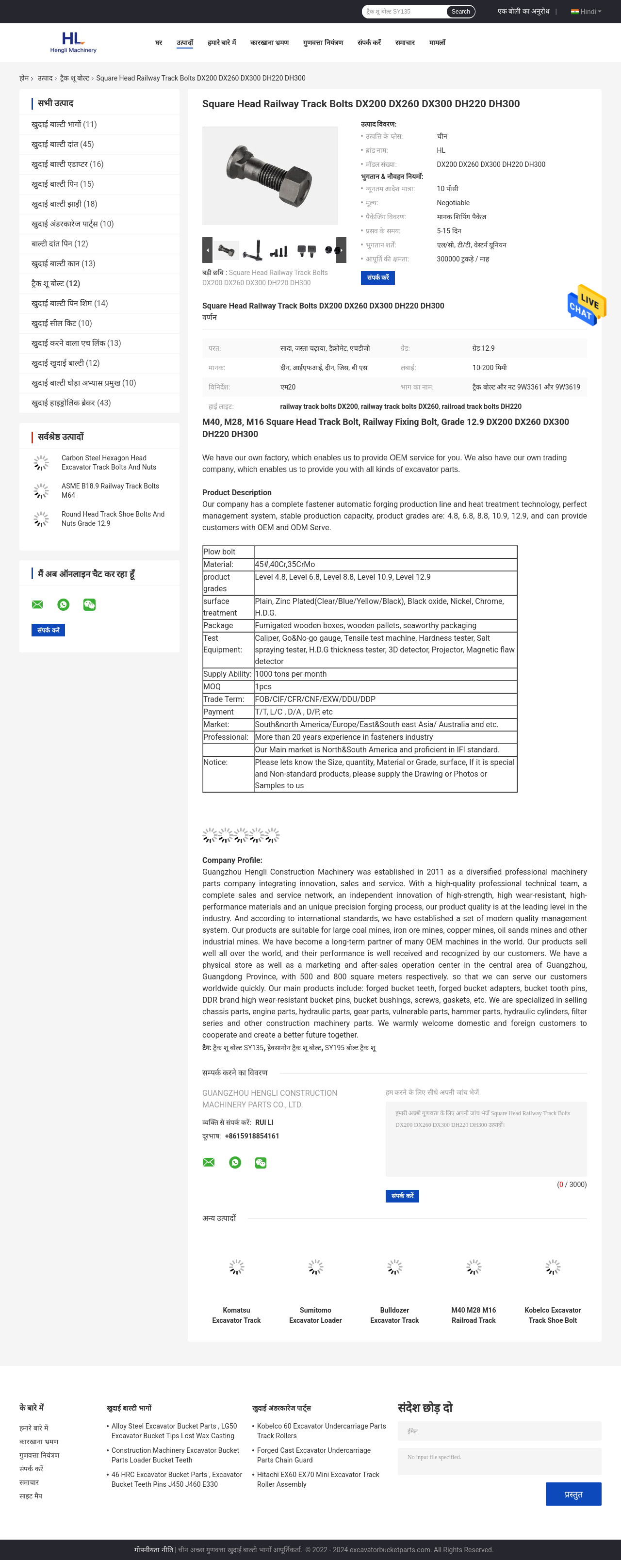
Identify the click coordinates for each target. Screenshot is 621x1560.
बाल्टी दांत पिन (52, 243)
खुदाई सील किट (54, 323)
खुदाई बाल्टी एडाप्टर (60, 164)
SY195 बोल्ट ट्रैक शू (350, 1048)
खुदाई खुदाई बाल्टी (58, 363)
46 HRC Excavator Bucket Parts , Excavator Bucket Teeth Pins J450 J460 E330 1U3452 (177, 1481)
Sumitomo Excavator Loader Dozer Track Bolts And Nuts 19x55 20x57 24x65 (316, 1315)
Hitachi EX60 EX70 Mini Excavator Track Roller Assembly (318, 1479)
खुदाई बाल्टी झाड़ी (57, 204)
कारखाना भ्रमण (269, 43)
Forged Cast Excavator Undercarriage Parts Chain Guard (314, 1455)
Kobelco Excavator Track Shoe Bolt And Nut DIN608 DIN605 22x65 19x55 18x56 (552, 1315)
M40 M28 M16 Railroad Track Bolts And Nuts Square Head (474, 1315)
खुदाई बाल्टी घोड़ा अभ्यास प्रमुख (76, 383)
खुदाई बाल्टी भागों (56, 124)
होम (24, 78)
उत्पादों (185, 43)
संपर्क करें (369, 43)
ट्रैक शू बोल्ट (74, 78)
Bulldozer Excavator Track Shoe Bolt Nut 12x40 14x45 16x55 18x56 (394, 1315)
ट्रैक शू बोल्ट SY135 (238, 1048)
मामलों (437, 43)
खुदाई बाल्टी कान (56, 263)
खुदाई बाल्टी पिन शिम (62, 303)
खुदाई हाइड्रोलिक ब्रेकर (63, 402)
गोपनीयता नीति (153, 1550)
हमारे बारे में (222, 43)
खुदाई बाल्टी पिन (55, 184)
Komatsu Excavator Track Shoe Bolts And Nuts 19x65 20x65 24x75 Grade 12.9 (236, 1315)
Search (461, 11)
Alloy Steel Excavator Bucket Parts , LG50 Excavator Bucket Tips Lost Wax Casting (174, 1431)
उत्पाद (45, 78)
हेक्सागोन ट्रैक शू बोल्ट (294, 1048)
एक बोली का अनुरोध (524, 11)
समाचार (405, 43)
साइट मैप (30, 1496)
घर (158, 43)
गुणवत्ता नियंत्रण (323, 43)
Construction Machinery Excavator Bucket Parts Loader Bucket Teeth (175, 1455)
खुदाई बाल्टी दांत (55, 144)
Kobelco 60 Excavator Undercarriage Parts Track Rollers (321, 1431)
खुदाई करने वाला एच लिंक (68, 343)
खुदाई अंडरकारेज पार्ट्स (65, 223)
